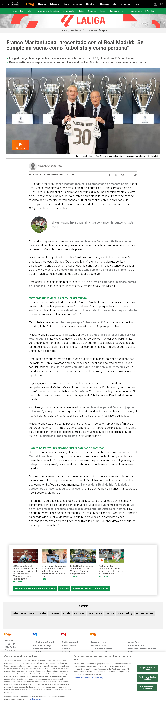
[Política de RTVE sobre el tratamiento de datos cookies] (53, 681)
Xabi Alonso (71, 310)
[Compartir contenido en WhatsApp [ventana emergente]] (129, 174)
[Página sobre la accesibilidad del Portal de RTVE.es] (99, 681)
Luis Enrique (62, 322)
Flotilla (66, 613)
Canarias (54, 613)
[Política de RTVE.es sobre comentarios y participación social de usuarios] (150, 681)
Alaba (43, 613)
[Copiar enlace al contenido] (135, 174)
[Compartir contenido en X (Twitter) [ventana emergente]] (116, 174)
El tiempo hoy (125, 613)
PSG (103, 322)
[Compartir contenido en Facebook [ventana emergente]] (109, 174)
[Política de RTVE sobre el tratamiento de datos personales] (29, 681)
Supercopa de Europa (110, 326)
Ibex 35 (110, 613)
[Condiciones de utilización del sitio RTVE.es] (9, 681)
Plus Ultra (79, 613)
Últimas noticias (144, 613)
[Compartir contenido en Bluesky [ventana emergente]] (122, 174)
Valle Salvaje (95, 613)
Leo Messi (92, 407)
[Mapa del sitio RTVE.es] (115, 681)
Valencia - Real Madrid (24, 613)
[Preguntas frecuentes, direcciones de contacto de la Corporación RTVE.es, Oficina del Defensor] (129, 681)
